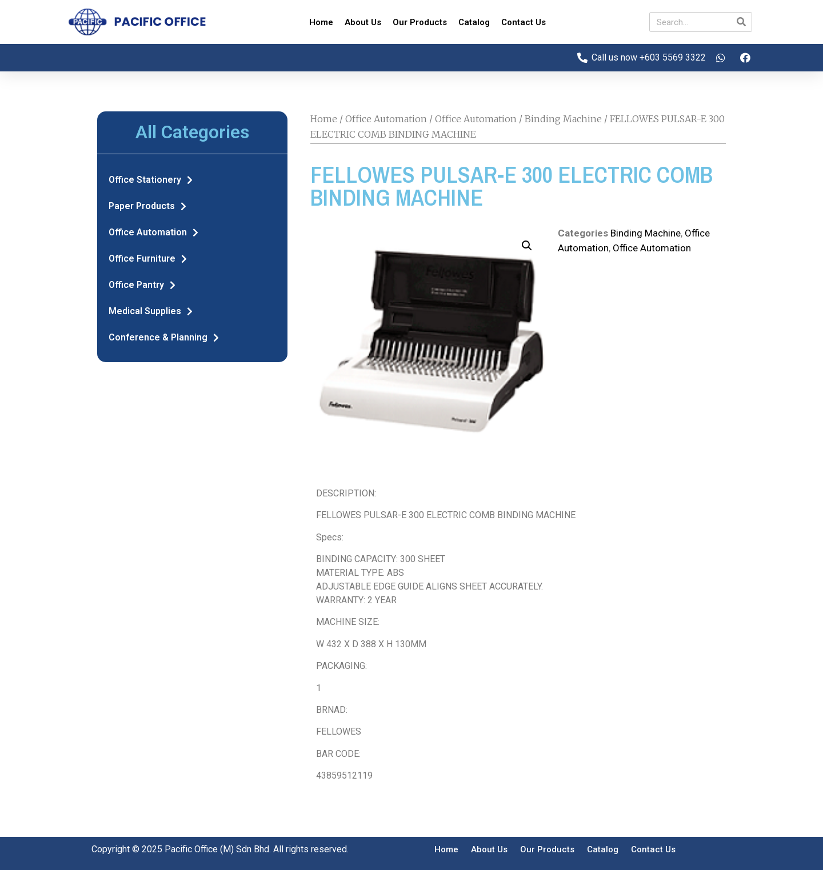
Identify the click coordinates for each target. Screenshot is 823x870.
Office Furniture (148, 258)
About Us (363, 22)
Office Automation (153, 232)
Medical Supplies (151, 311)
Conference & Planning (164, 337)
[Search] (742, 22)
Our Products (420, 22)
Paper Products (147, 206)
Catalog (474, 22)
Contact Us (523, 22)
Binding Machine (563, 119)
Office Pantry (142, 285)
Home (321, 22)
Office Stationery (151, 180)
